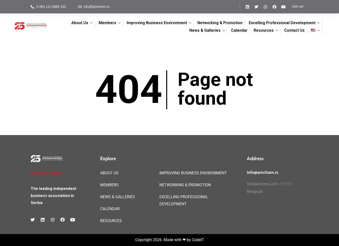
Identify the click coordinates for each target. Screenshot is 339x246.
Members (107, 22)
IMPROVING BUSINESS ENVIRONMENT (193, 173)
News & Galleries (205, 30)
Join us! (297, 6)
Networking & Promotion (219, 22)
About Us (79, 22)
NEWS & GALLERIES (117, 197)
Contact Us (294, 30)
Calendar (239, 30)
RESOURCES (111, 220)
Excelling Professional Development (282, 22)
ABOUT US (109, 173)
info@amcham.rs (262, 172)
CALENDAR (110, 209)
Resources (264, 30)
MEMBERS (109, 185)
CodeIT (198, 239)
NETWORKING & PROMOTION (185, 185)
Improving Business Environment (157, 22)
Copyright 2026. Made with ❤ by (163, 239)
